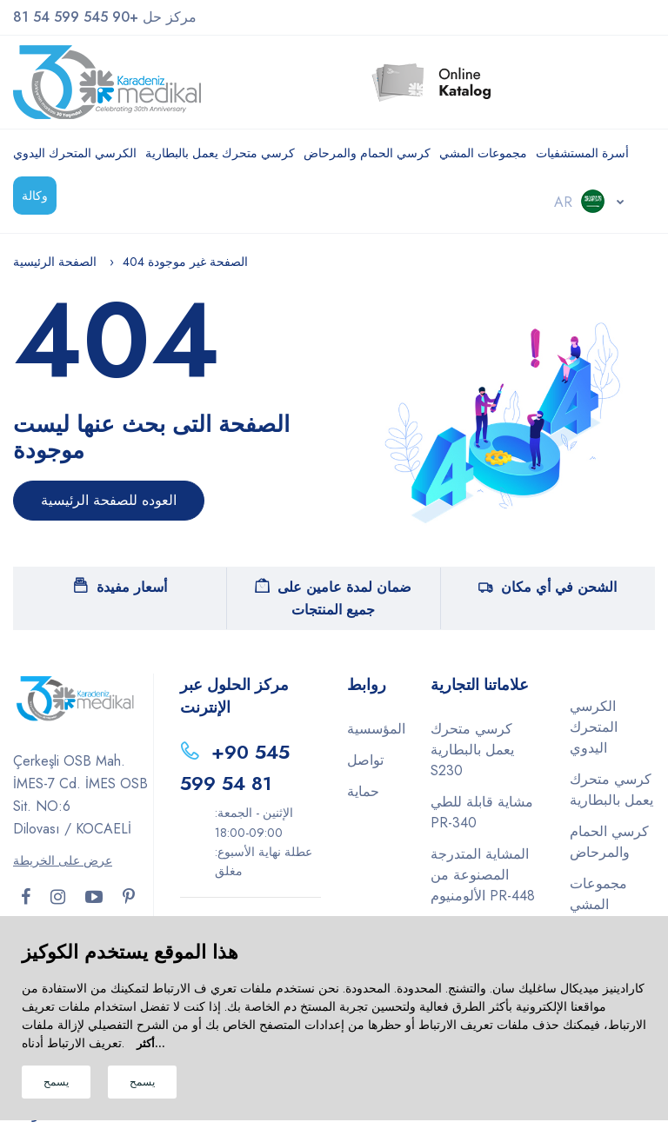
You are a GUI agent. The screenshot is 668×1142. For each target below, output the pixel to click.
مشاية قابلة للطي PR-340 (482, 812)
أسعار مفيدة (120, 587)
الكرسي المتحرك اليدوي (75, 153)
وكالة (35, 195)
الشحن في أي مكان (547, 587)
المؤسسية (375, 729)
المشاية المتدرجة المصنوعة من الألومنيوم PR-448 (483, 875)
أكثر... (151, 1043)
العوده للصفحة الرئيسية (109, 500)
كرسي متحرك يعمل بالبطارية (220, 153)
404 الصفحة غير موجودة (185, 261)
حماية (363, 791)
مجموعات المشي (483, 153)
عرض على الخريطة (62, 860)
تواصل (365, 760)
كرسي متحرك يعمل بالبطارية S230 (472, 749)
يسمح (56, 1082)
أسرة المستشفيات (582, 153)
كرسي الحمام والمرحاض (367, 153)
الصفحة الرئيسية (55, 261)
